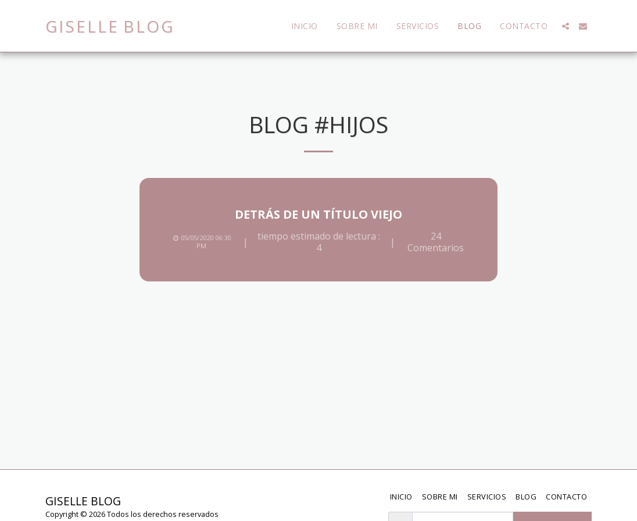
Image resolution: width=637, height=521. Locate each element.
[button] (565, 26)
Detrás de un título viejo (318, 214)
